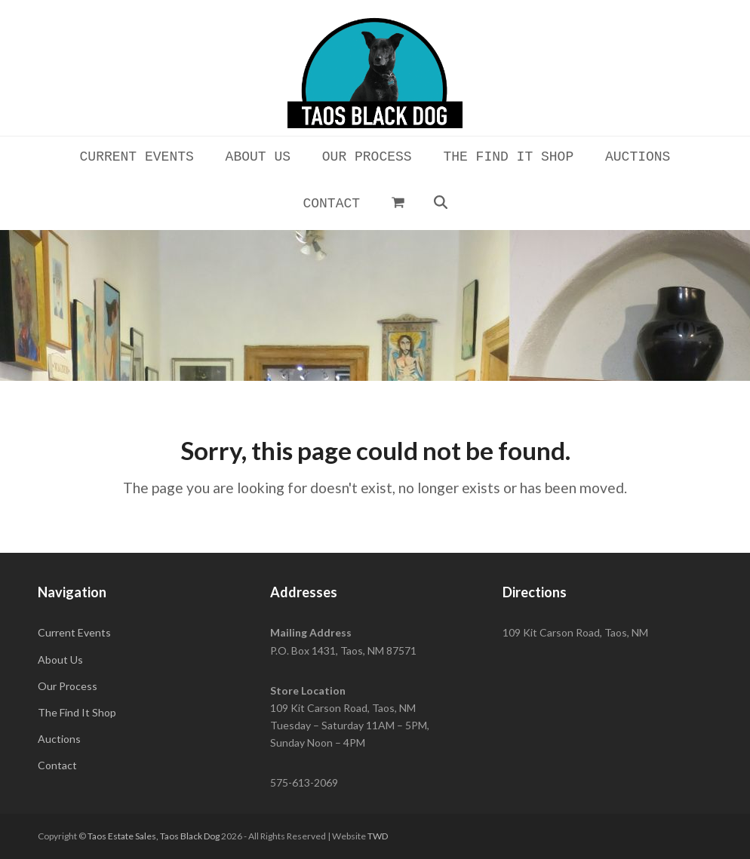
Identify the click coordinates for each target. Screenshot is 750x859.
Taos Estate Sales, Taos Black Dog (154, 836)
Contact (57, 765)
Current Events (74, 632)
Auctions (59, 738)
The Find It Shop (77, 712)
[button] (398, 202)
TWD (377, 836)
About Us (60, 659)
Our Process (67, 686)
